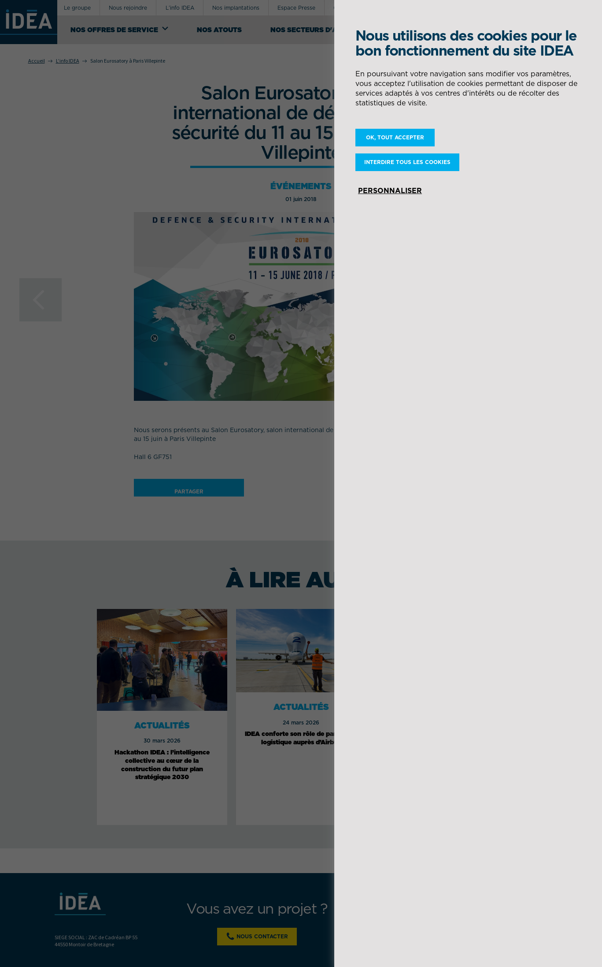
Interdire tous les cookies (407, 162)
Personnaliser (390, 190)
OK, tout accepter (395, 137)
